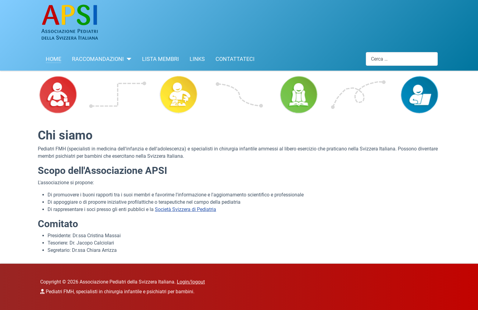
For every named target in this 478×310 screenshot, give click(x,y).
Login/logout (191, 282)
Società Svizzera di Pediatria (185, 209)
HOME (53, 59)
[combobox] (402, 59)
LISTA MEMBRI (160, 59)
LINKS (197, 59)
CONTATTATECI (235, 59)
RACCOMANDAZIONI (98, 59)
